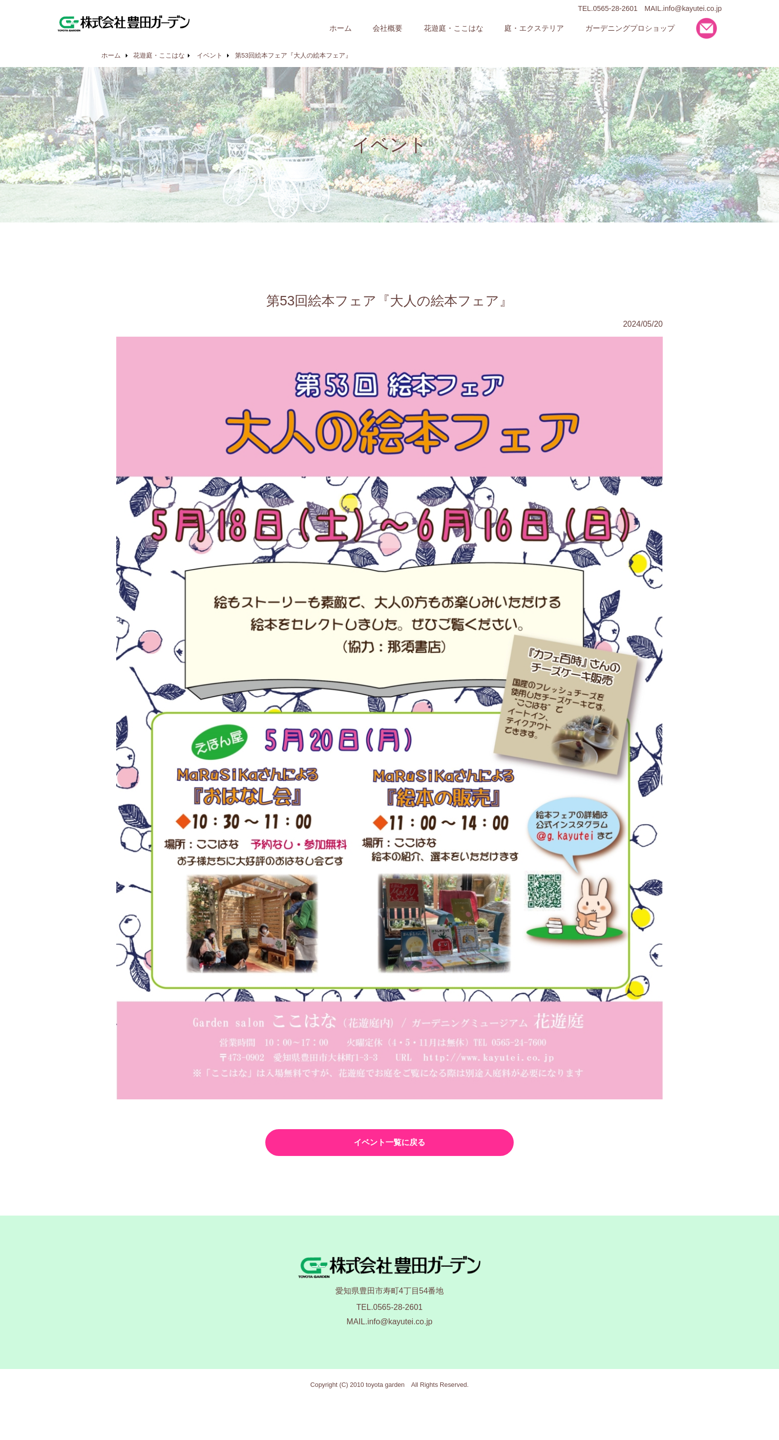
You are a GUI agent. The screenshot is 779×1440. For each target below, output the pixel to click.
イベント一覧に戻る (389, 1142)
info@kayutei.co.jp (692, 8)
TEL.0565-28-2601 (389, 1307)
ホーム (111, 55)
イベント (210, 55)
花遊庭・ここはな (159, 55)
